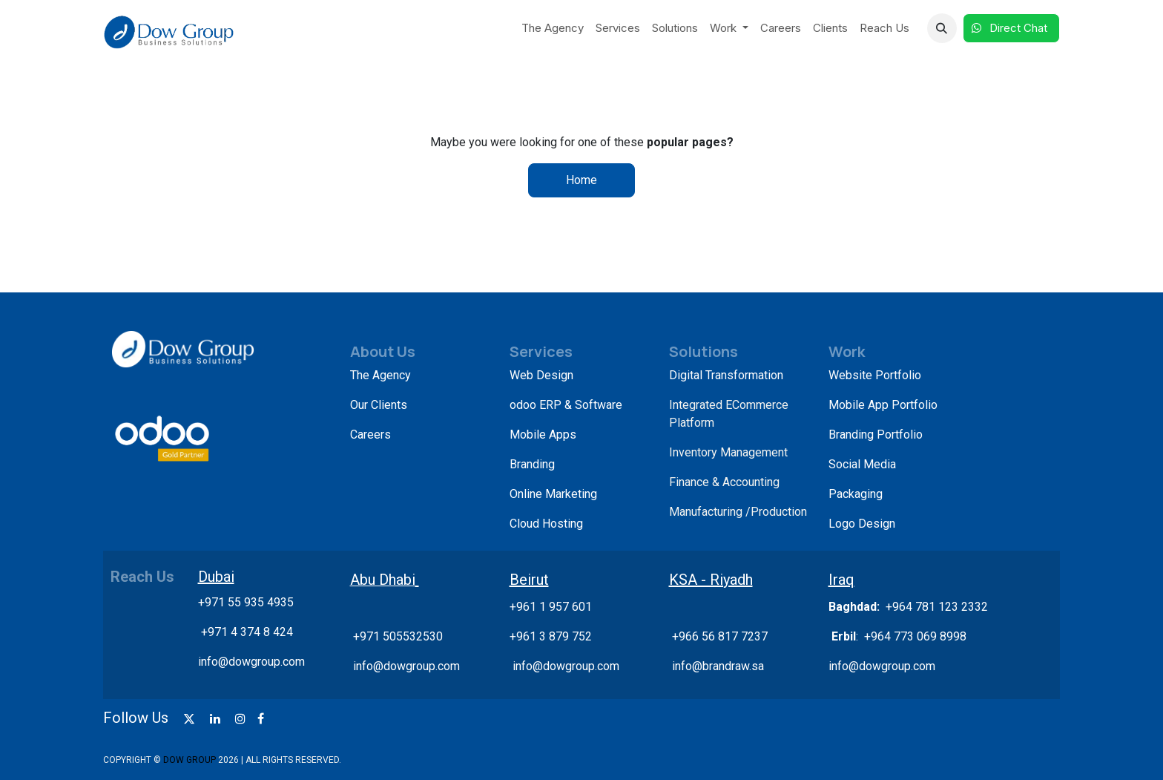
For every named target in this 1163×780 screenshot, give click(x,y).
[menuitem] (552, 28)
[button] (942, 28)
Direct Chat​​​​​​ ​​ (1011, 28)
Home (581, 180)
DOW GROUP (189, 760)
